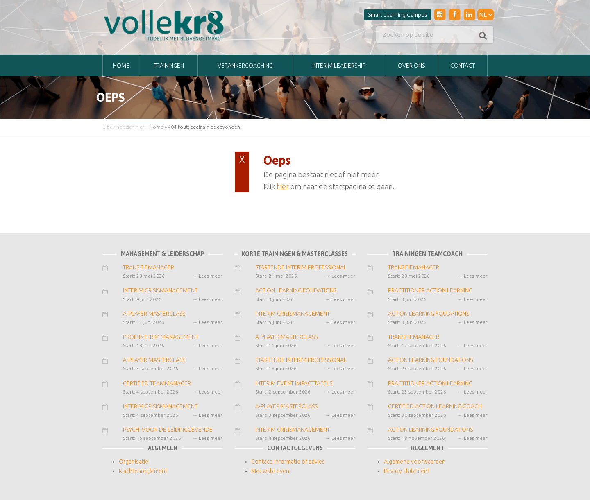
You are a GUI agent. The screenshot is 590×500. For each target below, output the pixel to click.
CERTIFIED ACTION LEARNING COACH (435, 406)
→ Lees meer (207, 275)
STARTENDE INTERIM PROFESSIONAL (301, 267)
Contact (462, 65)
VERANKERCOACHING (245, 65)
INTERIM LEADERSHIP (338, 65)
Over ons (411, 65)
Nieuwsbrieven (270, 471)
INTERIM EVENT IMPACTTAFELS (293, 383)
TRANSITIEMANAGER (148, 267)
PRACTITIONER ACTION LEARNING (430, 290)
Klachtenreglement (143, 471)
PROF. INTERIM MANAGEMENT (160, 337)
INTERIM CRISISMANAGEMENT (160, 290)
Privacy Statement (406, 471)
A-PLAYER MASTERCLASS (154, 313)
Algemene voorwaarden (414, 461)
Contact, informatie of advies (288, 461)
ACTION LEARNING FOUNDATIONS (430, 360)
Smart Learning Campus (397, 14)
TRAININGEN (169, 65)
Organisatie (133, 461)
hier (283, 186)
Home (121, 65)
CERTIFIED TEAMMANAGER (157, 383)
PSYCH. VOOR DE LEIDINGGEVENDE (168, 429)
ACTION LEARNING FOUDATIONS (295, 290)
